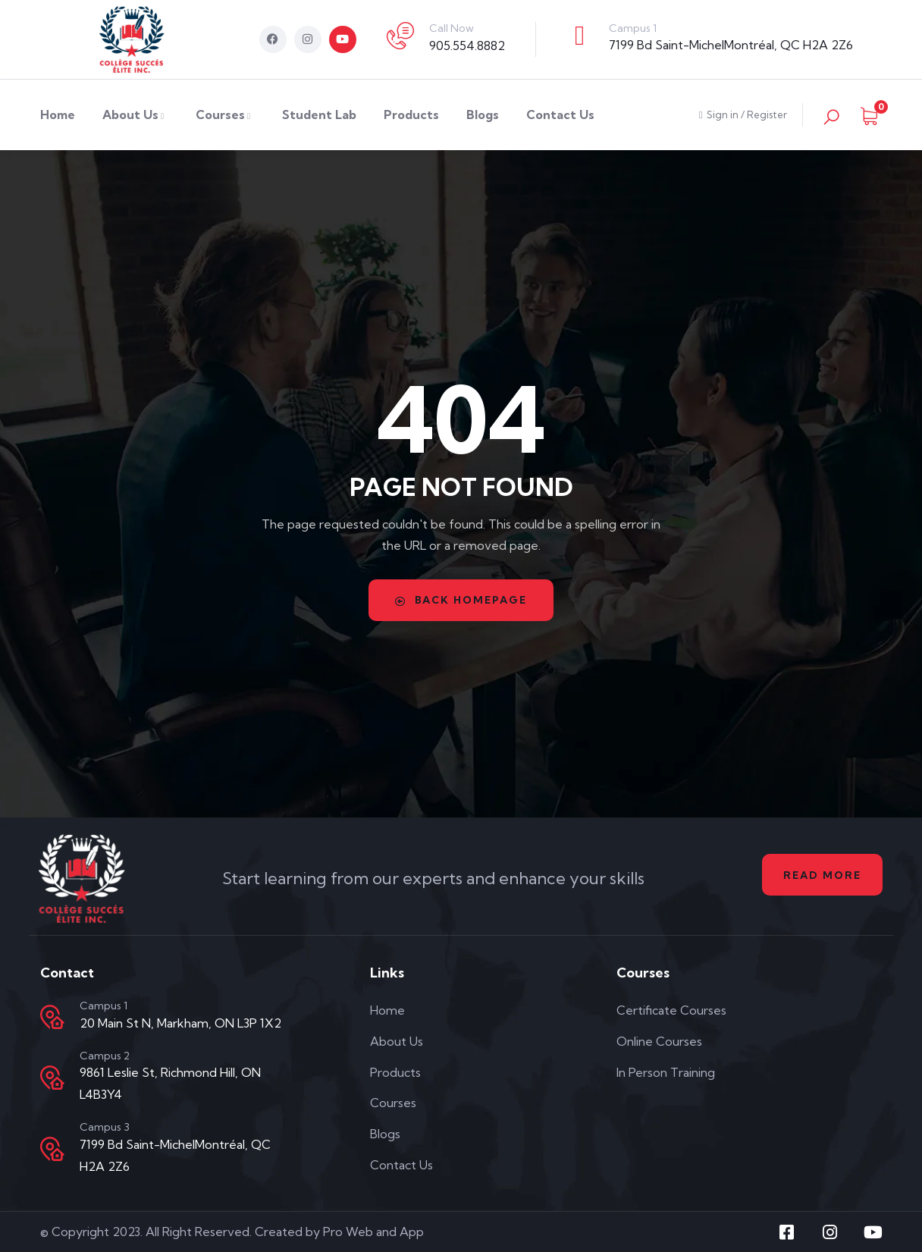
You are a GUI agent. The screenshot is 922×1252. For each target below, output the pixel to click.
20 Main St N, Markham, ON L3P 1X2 (180, 1023)
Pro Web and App (373, 1231)
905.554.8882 (467, 45)
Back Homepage (461, 600)
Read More (820, 875)
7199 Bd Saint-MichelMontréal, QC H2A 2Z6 (731, 44)
